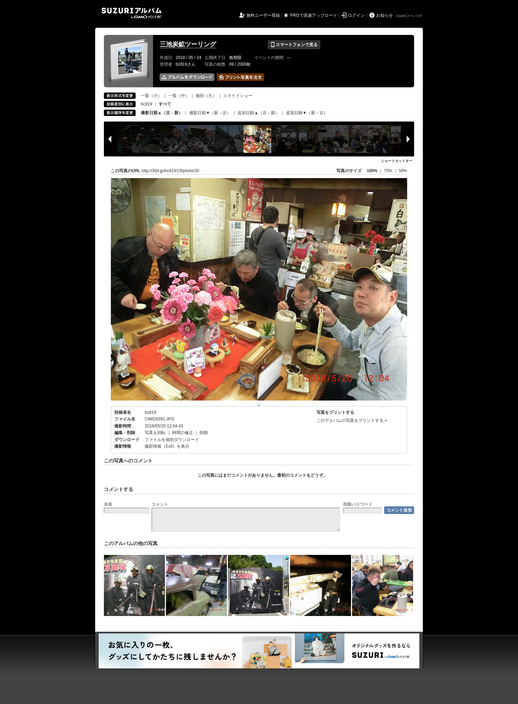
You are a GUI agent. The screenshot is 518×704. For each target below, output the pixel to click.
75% (388, 170)
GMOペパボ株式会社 (410, 16)
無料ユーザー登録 (263, 15)
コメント (160, 504)
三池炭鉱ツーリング (188, 44)
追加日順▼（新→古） (307, 112)
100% (372, 170)
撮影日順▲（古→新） (162, 112)
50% (403, 170)
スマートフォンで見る (294, 44)
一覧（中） (178, 95)
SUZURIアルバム (131, 13)
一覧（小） (151, 95)
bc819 (146, 104)
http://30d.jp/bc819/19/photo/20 (170, 170)
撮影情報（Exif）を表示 (167, 446)
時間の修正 (182, 432)
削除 (204, 432)
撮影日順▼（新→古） (210, 112)
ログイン (356, 15)
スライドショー (237, 95)
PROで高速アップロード (313, 15)
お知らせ (384, 15)
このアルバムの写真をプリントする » (352, 420)
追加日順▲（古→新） (258, 112)
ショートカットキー (396, 161)
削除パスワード (358, 504)
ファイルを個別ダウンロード (172, 439)
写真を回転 (155, 432)
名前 (108, 504)
